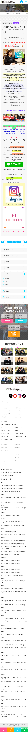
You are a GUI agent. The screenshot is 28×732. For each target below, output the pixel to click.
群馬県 (2, 512)
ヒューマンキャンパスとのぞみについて (11, 405)
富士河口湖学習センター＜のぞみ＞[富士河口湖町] (14, 581)
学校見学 (4, 447)
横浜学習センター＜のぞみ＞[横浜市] (11, 563)
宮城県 (2, 494)
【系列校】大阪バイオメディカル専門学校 (11, 472)
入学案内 (4, 421)
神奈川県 (3, 557)
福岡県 (2, 674)
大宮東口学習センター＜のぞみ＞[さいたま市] (13, 525)
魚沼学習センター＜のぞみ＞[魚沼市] (11, 572)
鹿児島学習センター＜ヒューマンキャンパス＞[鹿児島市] (14, 707)
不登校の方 (18, 464)
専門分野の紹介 (6, 414)
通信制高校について (20, 408)
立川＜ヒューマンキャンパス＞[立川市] (11, 554)
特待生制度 (5, 436)
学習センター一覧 (10, 13)
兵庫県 (2, 631)
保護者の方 (18, 461)
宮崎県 (2, 696)
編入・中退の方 (18, 458)
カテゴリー (7, 274)
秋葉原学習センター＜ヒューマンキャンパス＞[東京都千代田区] (14, 547)
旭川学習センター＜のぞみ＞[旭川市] (11, 491)
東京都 (2, 537)
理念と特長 (5, 402)
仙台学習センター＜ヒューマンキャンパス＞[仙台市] (14, 498)
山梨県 (2, 578)
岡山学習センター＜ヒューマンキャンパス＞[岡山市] (14, 655)
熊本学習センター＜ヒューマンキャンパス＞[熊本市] (14, 692)
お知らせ (7, 278)
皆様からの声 (18, 427)
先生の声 (6, 268)
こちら (10, 157)
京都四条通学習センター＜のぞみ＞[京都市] (13, 628)
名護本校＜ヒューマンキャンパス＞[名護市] (12, 714)
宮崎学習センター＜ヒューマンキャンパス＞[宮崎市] (14, 699)
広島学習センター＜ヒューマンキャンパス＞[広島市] (14, 641)
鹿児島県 (3, 703)
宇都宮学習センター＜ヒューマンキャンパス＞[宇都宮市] (14, 508)
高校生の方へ (5, 458)
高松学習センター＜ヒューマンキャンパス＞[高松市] (14, 663)
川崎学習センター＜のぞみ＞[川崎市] (11, 560)
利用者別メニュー (19, 430)
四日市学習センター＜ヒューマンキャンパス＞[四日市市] (14, 611)
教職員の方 (5, 464)
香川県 (2, 659)
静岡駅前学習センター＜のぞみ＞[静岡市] (12, 588)
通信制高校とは (19, 433)
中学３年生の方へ (19, 455)
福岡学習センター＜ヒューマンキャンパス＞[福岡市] (14, 682)
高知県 (2, 667)
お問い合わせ (18, 447)
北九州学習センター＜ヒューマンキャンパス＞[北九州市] (14, 677)
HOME (2, 13)
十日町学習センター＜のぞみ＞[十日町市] (12, 575)
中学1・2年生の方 (6, 455)
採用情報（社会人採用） (20, 436)
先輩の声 (6, 262)
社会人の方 (5, 461)
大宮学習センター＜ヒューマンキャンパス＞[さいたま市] (14, 521)
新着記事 (6, 291)
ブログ (6, 284)
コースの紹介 (18, 411)
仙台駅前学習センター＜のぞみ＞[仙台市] (12, 502)
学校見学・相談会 (14, 334)
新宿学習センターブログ (10, 256)
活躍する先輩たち (6, 430)
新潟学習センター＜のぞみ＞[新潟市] (11, 569)
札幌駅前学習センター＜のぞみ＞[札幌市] (12, 488)
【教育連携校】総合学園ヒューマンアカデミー (13, 475)
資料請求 (7, 321)
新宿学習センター (20, 13)
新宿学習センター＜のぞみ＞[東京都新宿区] (13, 543)
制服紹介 (4, 417)
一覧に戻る (14, 242)
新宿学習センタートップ (10, 250)
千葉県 (2, 528)
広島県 (2, 637)
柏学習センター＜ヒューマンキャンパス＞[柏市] (13, 534)
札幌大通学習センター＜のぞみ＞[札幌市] (12, 485)
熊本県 (2, 689)
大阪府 (2, 615)
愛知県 (2, 597)
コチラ (18, 174)
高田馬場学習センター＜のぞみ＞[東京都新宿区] (14, 540)
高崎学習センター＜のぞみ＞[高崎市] (11, 515)
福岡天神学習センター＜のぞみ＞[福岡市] (12, 686)
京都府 (2, 625)
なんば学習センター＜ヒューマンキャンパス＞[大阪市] (14, 621)
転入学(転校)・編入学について (9, 424)
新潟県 (2, 566)
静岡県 (2, 585)
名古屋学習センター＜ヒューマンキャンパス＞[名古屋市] (14, 601)
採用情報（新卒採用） (7, 439)
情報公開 (4, 408)
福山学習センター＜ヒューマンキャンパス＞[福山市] (14, 648)
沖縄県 (2, 711)
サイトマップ (5, 450)
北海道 (2, 482)
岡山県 (2, 652)
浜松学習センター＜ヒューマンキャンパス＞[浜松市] (14, 592)
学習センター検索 (6, 411)
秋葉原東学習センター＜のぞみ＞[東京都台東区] (14, 551)
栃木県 (2, 505)
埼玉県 (2, 518)
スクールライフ (5, 427)
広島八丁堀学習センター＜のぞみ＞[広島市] (13, 645)
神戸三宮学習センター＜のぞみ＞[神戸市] (12, 634)
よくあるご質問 (5, 433)
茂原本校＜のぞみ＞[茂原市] (9, 531)
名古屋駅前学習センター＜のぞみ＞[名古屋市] (13, 605)
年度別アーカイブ (9, 297)
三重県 (2, 608)
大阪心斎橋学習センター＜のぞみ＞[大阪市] (13, 618)
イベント (7, 281)
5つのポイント (18, 414)
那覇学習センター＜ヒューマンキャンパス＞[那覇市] (14, 717)
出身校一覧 (18, 417)
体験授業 (20, 321)
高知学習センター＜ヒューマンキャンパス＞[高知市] (14, 670)
